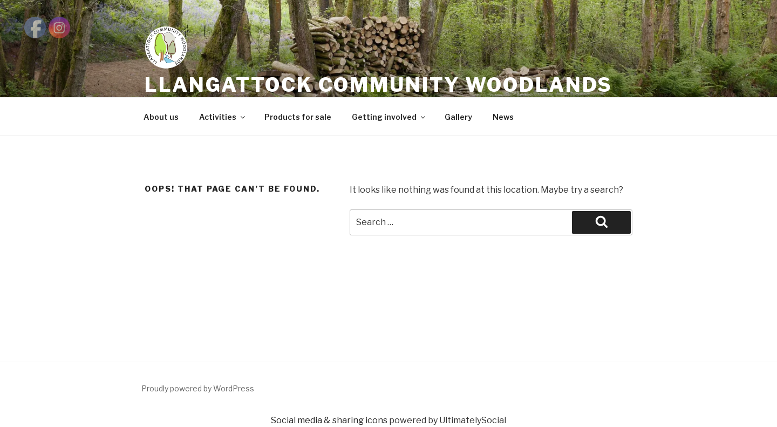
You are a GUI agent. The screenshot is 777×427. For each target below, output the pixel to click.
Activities (223, 116)
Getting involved (389, 116)
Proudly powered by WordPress (197, 388)
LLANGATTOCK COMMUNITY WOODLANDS (378, 85)
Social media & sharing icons (330, 420)
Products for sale (297, 116)
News (503, 116)
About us (161, 116)
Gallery (458, 116)
